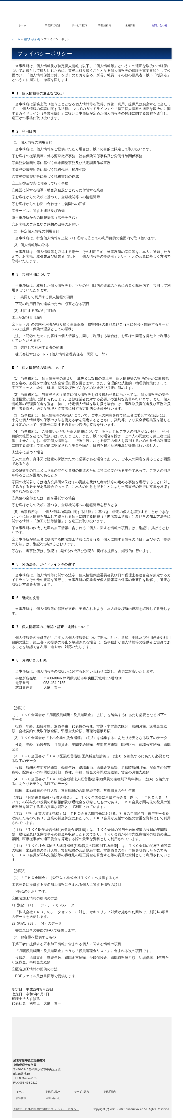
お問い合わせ (159, 25)
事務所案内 (104, 25)
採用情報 (130, 25)
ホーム (22, 25)
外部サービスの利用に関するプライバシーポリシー (46, 1109)
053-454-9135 (54, 683)
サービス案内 (79, 25)
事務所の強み (53, 25)
